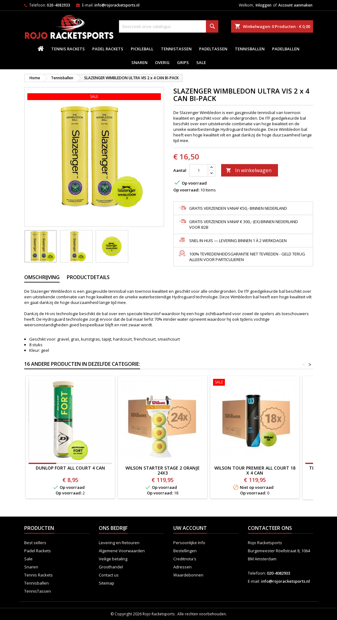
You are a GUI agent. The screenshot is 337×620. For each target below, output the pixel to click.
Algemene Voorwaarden (122, 550)
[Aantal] (198, 170)
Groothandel (111, 567)
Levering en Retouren (119, 542)
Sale (201, 62)
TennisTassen (176, 49)
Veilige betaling (113, 559)
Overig (162, 62)
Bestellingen (185, 550)
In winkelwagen (248, 170)
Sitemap (106, 583)
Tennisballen (250, 49)
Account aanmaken (295, 5)
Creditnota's (184, 559)
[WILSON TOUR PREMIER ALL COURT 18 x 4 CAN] (255, 383)
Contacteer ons (270, 528)
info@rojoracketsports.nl (116, 5)
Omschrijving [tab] (42, 277)
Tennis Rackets (68, 49)
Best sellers (35, 542)
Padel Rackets (107, 49)
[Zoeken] (168, 26)
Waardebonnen (188, 575)
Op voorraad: (186, 190)
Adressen (182, 567)
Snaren (139, 62)
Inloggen (263, 5)
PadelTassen (213, 49)
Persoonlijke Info (189, 542)
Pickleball (142, 49)
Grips (183, 62)
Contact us (109, 575)
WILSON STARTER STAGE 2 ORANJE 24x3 (162, 470)
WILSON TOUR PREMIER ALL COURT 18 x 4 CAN (254, 470)
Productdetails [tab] (88, 277)
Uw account (190, 528)
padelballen (285, 49)
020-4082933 (58, 5)
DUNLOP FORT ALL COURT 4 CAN (70, 468)
